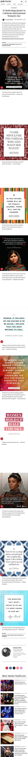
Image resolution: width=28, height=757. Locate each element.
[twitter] (14, 668)
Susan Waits (9, 19)
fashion (3, 4)
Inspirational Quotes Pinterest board (12, 38)
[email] (21, 668)
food (14, 4)
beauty (9, 4)
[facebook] (10, 668)
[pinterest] (1, 87)
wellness (20, 4)
